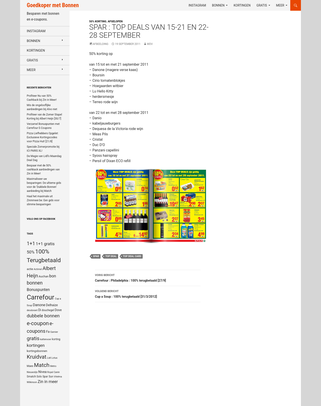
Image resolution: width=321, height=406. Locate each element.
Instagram (197, 5)
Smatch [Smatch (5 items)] (31, 376)
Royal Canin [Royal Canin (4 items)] (53, 372)
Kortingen (242, 5)
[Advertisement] (259, 126)
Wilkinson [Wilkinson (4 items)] (32, 382)
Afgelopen (115, 21)
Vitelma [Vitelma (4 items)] (58, 376)
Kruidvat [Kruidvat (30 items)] (36, 357)
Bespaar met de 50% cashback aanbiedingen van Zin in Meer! (43, 169)
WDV (150, 44)
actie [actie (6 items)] (30, 269)
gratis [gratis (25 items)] (33, 338)
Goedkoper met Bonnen (53, 5)
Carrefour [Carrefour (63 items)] (40, 297)
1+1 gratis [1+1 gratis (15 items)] (45, 243)
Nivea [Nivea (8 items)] (42, 372)
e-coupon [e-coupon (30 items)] (38, 323)
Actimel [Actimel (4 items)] (38, 269)
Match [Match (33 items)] (41, 365)
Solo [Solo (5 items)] (39, 376)
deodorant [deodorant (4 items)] (32, 310)
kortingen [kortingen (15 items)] (36, 345)
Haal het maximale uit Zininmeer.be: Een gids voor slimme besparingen (43, 200)
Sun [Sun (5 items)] (51, 376)
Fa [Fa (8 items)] (48, 332)
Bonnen (218, 5)
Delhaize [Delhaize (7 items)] (52, 305)
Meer (280, 5)
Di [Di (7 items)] (39, 310)
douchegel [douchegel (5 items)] (48, 310)
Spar (96, 256)
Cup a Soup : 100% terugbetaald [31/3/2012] (148, 293)
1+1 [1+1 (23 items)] (31, 243)
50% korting (97, 21)
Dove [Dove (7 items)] (58, 310)
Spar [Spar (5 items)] (45, 376)
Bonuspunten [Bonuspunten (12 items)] (38, 289)
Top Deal (111, 256)
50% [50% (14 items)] (31, 252)
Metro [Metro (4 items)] (53, 366)
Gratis (262, 5)
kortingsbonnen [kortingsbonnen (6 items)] (37, 351)
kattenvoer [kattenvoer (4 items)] (45, 339)
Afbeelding (100, 44)
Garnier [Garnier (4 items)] (54, 332)
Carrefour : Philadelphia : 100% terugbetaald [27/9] (148, 277)
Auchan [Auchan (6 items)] (43, 276)
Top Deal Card (132, 256)
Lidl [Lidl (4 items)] (49, 357)
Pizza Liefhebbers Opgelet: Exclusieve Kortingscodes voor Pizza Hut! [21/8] (42, 137)
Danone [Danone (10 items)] (39, 305)
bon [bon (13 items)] (52, 276)
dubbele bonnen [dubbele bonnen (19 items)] (43, 315)
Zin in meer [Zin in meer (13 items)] (48, 381)
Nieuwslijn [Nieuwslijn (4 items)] (32, 372)
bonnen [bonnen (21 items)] (35, 283)
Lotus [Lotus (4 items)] (54, 357)
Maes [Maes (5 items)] (30, 366)
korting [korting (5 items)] (56, 339)
